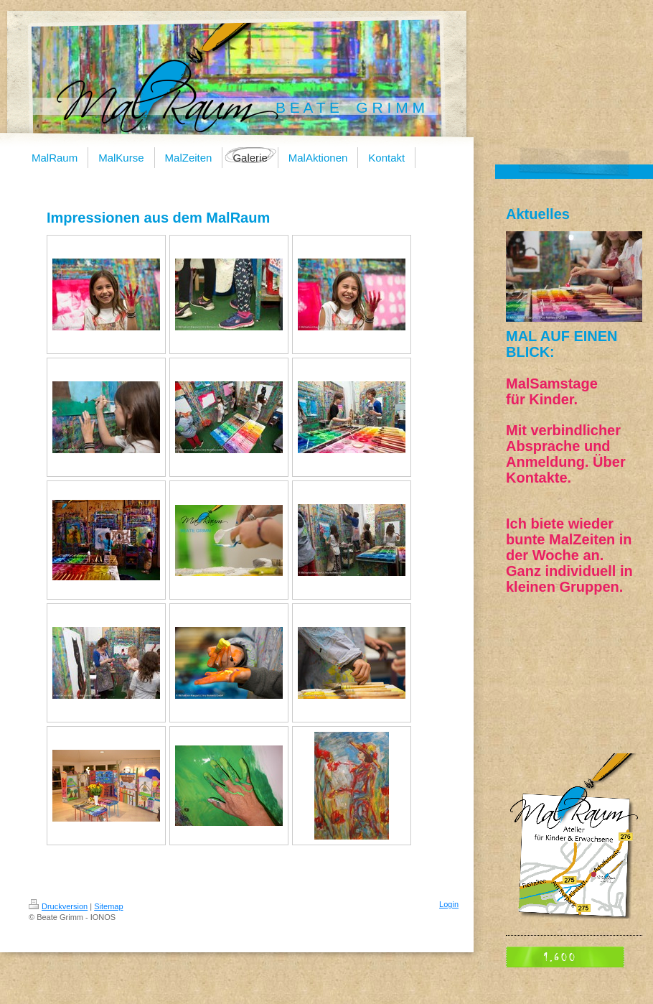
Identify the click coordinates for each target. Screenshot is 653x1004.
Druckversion (58, 906)
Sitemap (108, 906)
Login (449, 904)
